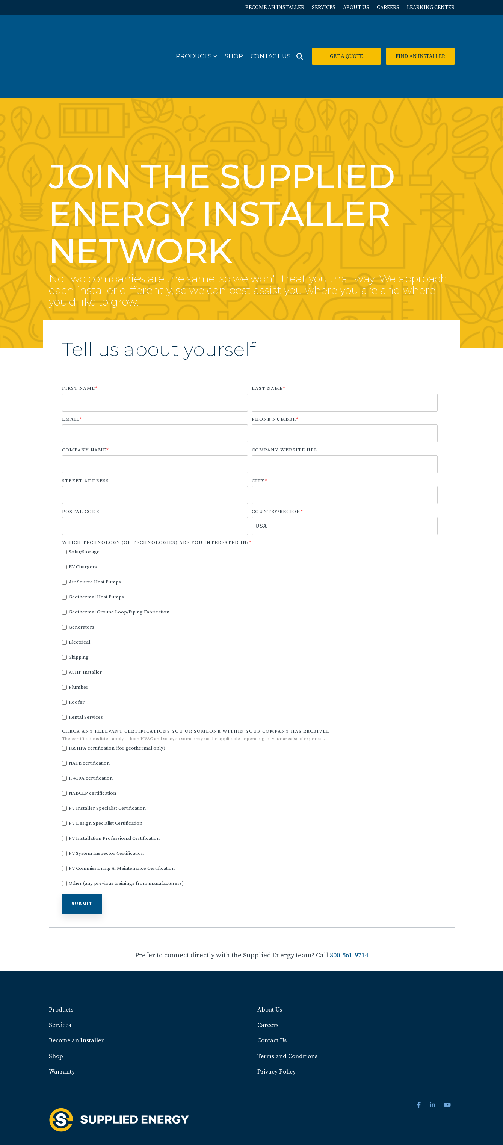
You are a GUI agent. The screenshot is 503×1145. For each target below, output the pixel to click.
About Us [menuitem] (269, 965)
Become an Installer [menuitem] (76, 996)
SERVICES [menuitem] (323, 7)
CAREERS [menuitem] (388, 7)
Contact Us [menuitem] (272, 996)
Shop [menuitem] (56, 1011)
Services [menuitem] (60, 980)
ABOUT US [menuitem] (356, 7)
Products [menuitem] (61, 965)
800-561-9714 (349, 911)
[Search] (300, 34)
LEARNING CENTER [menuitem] (431, 7)
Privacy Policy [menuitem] (276, 1026)
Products (196, 34)
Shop (234, 34)
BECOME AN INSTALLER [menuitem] (274, 7)
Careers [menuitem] (267, 980)
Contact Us (271, 34)
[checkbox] (250, 590)
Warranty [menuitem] (62, 1026)
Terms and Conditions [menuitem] (287, 1011)
